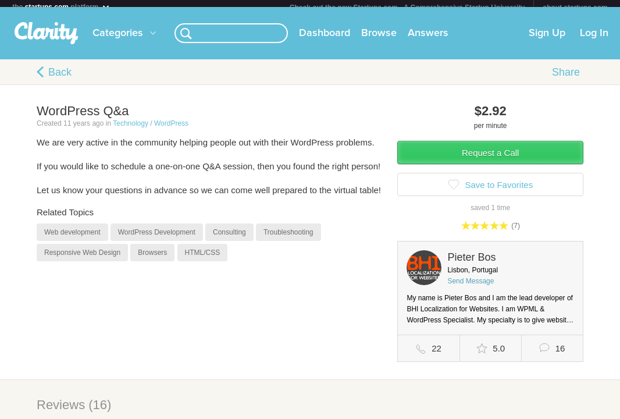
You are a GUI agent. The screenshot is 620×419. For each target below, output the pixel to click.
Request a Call (490, 160)
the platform (61, 6)
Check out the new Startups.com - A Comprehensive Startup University (407, 7)
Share (566, 79)
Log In (594, 40)
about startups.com (575, 7)
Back (60, 79)
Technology (130, 130)
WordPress (171, 130)
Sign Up (547, 40)
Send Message (470, 288)
